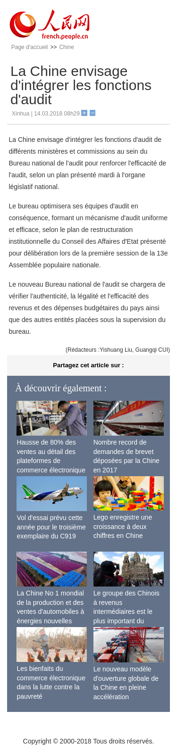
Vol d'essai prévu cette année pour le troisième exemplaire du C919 (51, 527)
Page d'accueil (29, 47)
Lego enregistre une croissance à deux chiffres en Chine (122, 526)
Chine (66, 47)
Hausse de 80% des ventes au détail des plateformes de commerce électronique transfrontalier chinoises (51, 460)
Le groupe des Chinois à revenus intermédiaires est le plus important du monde (126, 611)
